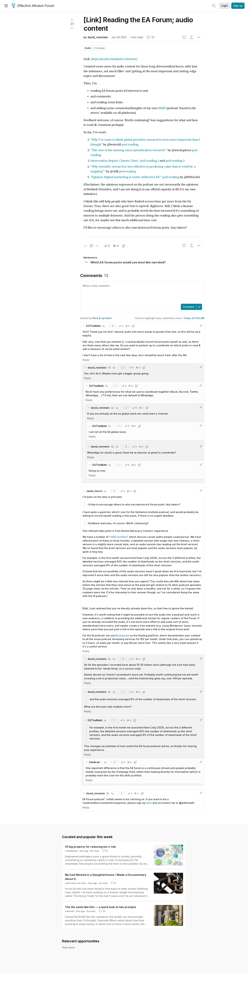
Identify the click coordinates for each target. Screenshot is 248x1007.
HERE (162, 108)
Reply (85, 359)
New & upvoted (102, 318)
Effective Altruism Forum (33, 6)
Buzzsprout (122, 635)
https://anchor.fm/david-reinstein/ (114, 59)
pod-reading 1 (149, 160)
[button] (107, 246)
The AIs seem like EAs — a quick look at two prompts (100, 907)
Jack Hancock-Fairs (75, 883)
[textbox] (141, 292)
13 (150, 37)
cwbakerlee (71, 850)
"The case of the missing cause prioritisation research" (128, 150)
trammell (69, 911)
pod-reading (130, 144)
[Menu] (6, 6)
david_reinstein (97, 37)
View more (68, 947)
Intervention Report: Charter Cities (114, 160)
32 (101, 911)
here (149, 802)
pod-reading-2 (175, 160)
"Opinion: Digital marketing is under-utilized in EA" (125, 177)
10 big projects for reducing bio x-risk (90, 846)
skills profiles (119, 536)
